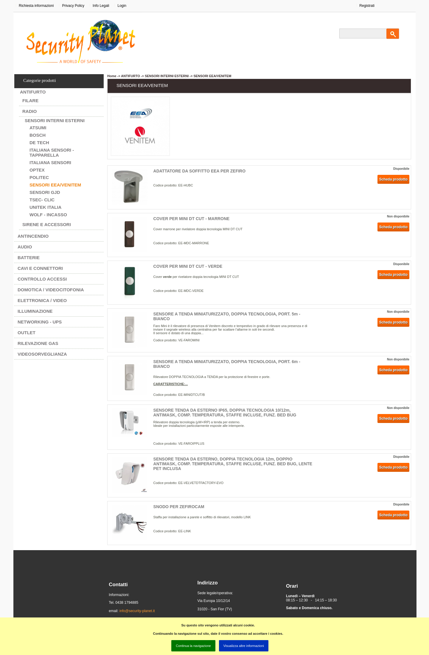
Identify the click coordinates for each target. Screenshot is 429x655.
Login (121, 6)
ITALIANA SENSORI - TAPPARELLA (51, 152)
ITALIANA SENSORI (50, 162)
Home (111, 76)
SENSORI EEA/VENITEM (55, 184)
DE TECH (39, 142)
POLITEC (39, 177)
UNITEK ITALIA (45, 207)
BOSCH (37, 135)
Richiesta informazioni (36, 6)
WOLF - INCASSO (48, 214)
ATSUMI (37, 127)
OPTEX (37, 169)
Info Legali (101, 6)
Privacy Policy (73, 6)
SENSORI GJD (44, 192)
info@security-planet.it (137, 611)
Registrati (366, 6)
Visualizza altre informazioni (243, 646)
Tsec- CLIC (42, 199)
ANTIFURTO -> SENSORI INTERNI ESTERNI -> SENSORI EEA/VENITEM (176, 76)
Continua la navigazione (193, 646)
